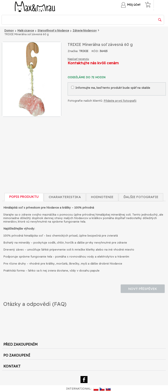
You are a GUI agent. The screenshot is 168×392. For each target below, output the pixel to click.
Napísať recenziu (78, 59)
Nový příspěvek (142, 289)
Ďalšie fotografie (140, 197)
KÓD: (95, 51)
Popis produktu (24, 197)
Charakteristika (65, 197)
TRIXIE (83, 51)
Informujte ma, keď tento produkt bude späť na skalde (110, 87)
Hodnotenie (102, 197)
